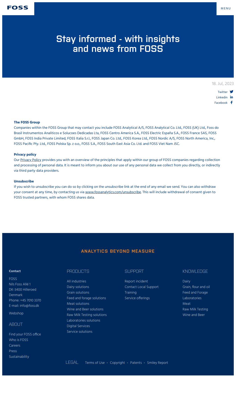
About (16, 324)
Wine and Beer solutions (85, 309)
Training (131, 293)
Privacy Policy (30, 160)
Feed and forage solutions (86, 298)
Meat (187, 304)
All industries (76, 281)
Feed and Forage (195, 293)
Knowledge (195, 271)
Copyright (117, 363)
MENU (226, 8)
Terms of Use (95, 363)
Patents (136, 363)
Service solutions (79, 332)
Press (13, 351)
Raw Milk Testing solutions (87, 315)
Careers (14, 346)
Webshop (16, 313)
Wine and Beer (194, 315)
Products (78, 271)
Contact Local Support (142, 287)
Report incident (136, 281)
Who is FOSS (18, 340)
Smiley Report (157, 363)
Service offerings (137, 298)
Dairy (187, 281)
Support (134, 271)
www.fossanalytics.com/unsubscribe (113, 192)
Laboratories (192, 298)
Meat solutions (78, 304)
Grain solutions (78, 293)
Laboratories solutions (83, 321)
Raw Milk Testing (195, 309)
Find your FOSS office (25, 334)
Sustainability (19, 357)
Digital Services (78, 326)
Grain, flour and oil (196, 287)
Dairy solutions (78, 287)
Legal (72, 362)
